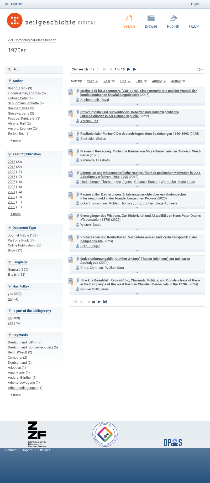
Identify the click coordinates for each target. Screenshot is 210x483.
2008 (11, 172)
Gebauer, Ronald (146, 182)
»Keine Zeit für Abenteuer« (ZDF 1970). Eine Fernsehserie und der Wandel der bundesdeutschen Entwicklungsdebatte (138, 93)
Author (157, 81)
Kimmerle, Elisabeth (95, 160)
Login (195, 4)
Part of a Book (18, 240)
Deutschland (17, 362)
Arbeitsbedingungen (23, 388)
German (14, 269)
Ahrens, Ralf (17, 123)
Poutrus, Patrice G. (21, 118)
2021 (11, 192)
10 (199, 69)
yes (10, 294)
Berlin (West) (17, 352)
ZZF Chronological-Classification (32, 40)
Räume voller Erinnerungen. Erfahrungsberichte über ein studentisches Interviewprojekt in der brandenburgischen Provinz (133, 196)
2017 (11, 162)
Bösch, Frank (17, 88)
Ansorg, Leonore (20, 128)
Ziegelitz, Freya (166, 203)
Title (123, 81)
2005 (11, 202)
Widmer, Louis (90, 225)
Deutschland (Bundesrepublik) (30, 347)
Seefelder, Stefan (93, 139)
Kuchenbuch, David (94, 100)
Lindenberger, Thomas (24, 93)
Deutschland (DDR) (22, 342)
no (10, 299)
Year (90, 81)
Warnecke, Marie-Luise (178, 182)
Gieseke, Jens (18, 113)
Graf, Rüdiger (90, 246)
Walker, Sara (114, 268)
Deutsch (17, 4)
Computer (15, 357)
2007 (11, 182)
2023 (11, 187)
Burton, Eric (16, 133)
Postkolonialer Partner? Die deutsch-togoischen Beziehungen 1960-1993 (134, 134)
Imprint (27, 450)
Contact (11, 450)
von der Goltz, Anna (94, 289)
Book (11, 250)
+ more (15, 140)
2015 (11, 177)
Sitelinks (44, 450)
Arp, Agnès (124, 182)
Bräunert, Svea (18, 108)
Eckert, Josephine (93, 203)
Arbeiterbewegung (21, 382)
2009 (11, 207)
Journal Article (18, 235)
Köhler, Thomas (120, 203)
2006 (11, 197)
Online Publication (21, 245)
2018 (11, 167)
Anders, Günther (20, 377)
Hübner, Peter (18, 98)
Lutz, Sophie (144, 203)
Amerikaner (16, 372)
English (13, 274)
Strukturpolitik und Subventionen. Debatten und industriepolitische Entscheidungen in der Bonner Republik (129, 114)
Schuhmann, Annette (23, 103)
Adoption (14, 367)
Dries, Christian (91, 268)
